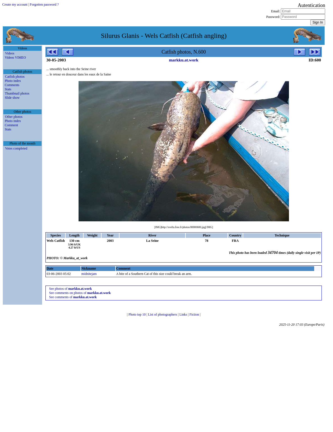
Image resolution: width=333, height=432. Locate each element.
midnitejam (89, 274)
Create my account (14, 4)
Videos (9, 53)
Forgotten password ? (44, 4)
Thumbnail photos (17, 93)
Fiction (194, 314)
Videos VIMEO (15, 57)
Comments (12, 85)
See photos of (70, 289)
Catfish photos (15, 77)
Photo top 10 (137, 314)
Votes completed (16, 148)
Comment (11, 125)
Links (183, 314)
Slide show (12, 98)
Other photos (13, 117)
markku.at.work (183, 60)
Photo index (13, 81)
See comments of (73, 297)
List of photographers (163, 314)
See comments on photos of (80, 293)
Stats (8, 89)
